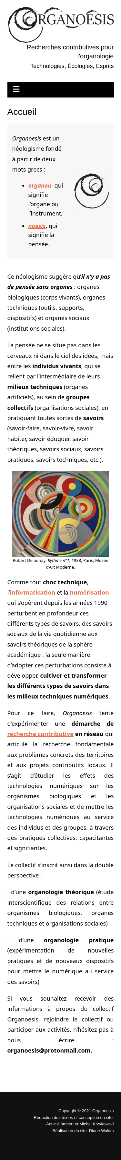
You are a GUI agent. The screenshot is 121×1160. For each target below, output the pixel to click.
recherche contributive (40, 734)
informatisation (32, 592)
